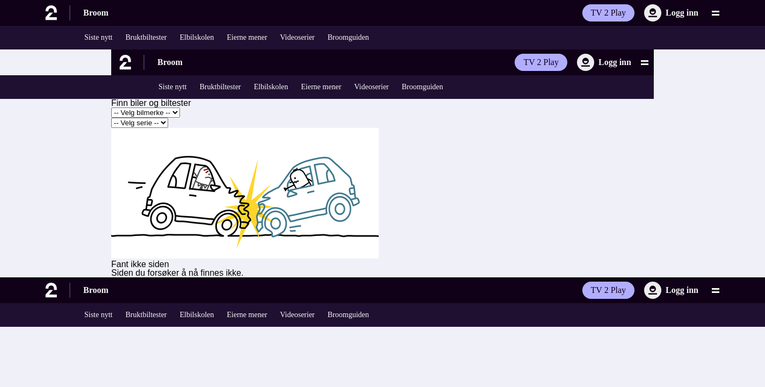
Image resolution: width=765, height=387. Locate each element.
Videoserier (297, 37)
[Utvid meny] (715, 12)
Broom (96, 12)
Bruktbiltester (146, 37)
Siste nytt (98, 37)
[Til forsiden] (53, 13)
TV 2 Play (608, 12)
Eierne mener (247, 37)
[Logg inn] (671, 13)
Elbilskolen (197, 37)
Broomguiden (348, 37)
